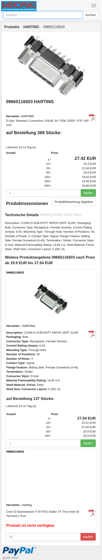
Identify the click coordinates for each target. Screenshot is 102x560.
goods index (10, 557)
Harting (27, 505)
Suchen (90, 15)
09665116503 (15, 272)
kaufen (88, 193)
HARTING (27, 116)
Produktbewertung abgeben (74, 202)
